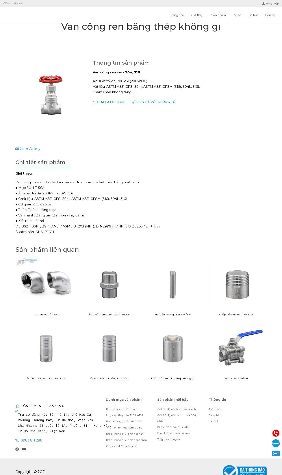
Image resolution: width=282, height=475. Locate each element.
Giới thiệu (197, 15)
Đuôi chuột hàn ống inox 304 (109, 353)
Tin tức (253, 15)
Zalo (276, 443)
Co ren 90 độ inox (46, 289)
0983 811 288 (31, 440)
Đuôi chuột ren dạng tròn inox (46, 353)
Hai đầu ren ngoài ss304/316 (172, 289)
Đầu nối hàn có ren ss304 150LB (109, 289)
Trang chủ (177, 15)
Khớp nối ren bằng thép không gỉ (172, 353)
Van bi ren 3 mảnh (236, 353)
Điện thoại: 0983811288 (276, 433)
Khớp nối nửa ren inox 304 (236, 289)
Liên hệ (270, 15)
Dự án (237, 15)
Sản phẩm (218, 15)
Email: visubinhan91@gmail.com (276, 453)
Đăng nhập (270, 3)
